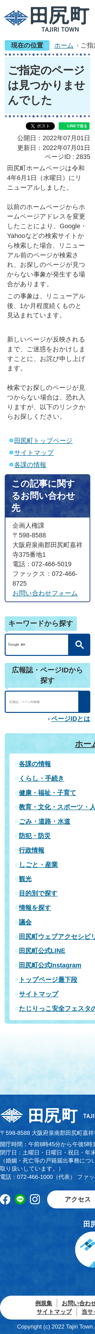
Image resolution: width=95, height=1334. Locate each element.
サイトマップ (34, 452)
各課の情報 (30, 464)
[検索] (38, 645)
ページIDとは (70, 718)
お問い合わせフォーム (45, 593)
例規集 (43, 1303)
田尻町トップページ (43, 440)
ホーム (64, 45)
